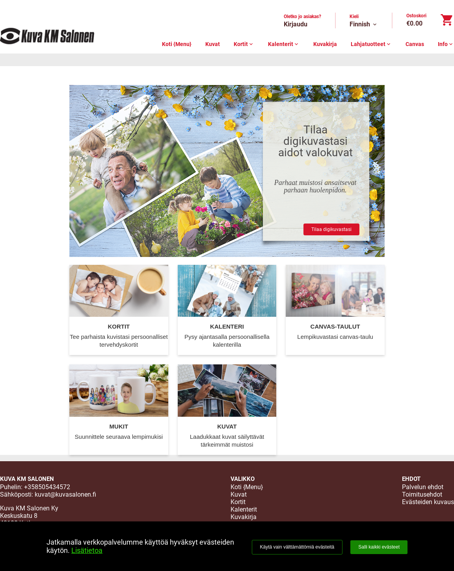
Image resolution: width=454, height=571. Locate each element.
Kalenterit (284, 44)
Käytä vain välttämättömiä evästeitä (297, 547)
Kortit (244, 44)
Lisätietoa (86, 550)
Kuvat (212, 44)
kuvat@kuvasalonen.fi (65, 494)
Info (446, 44)
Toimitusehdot (422, 494)
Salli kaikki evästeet (379, 547)
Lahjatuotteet (371, 44)
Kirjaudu (295, 24)
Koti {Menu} (177, 44)
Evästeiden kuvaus (428, 502)
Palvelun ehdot (422, 487)
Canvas (415, 44)
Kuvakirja (325, 44)
